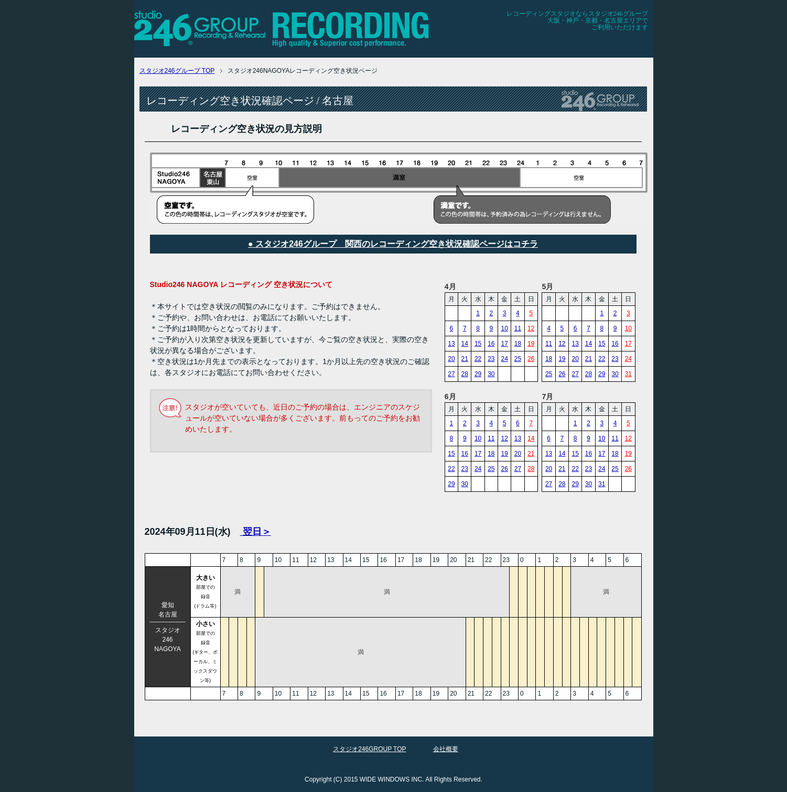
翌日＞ (255, 531)
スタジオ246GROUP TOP (369, 749)
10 (504, 328)
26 (530, 358)
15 (478, 343)
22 (478, 358)
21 (464, 358)
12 (530, 328)
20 (451, 358)
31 (628, 374)
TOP (177, 70)
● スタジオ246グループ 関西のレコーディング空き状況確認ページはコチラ (393, 243)
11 (517, 328)
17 (504, 343)
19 (530, 343)
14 (464, 343)
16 (491, 343)
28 (464, 374)
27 (451, 374)
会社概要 (445, 749)
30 (491, 374)
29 (478, 374)
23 (491, 358)
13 (451, 343)
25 (517, 358)
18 (517, 343)
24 (504, 358)
